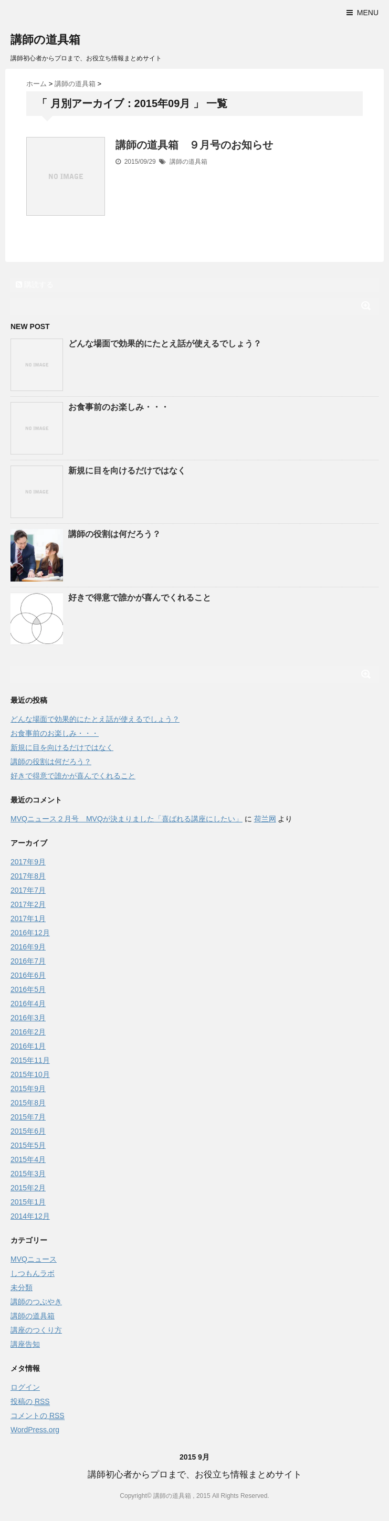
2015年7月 (28, 1117)
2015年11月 (30, 1060)
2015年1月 (28, 1202)
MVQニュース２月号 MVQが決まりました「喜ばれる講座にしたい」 (126, 819)
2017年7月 (28, 890)
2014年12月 (30, 1216)
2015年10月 (30, 1074)
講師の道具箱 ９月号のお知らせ (194, 145)
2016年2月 (28, 1032)
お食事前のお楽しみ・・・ (118, 407)
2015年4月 (28, 1159)
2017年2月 (28, 904)
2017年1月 (28, 918)
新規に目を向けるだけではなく (127, 470)
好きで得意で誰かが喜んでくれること (139, 597)
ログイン (25, 1387)
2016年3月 (28, 1017)
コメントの (37, 1415)
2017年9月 (28, 862)
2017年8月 (28, 876)
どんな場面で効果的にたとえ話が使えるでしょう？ (164, 343)
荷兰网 (265, 819)
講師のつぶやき (36, 1301)
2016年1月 (28, 1046)
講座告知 (25, 1344)
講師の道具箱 (45, 39)
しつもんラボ (32, 1273)
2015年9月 (28, 1088)
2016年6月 (28, 975)
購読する (35, 284)
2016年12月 (30, 932)
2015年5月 (28, 1145)
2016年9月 (28, 947)
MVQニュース (33, 1259)
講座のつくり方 (36, 1330)
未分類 (21, 1287)
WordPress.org (34, 1429)
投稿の (30, 1401)
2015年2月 (28, 1188)
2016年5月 (28, 989)
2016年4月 (28, 1003)
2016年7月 (28, 961)
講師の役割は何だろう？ (114, 534)
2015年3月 (28, 1173)
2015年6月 (28, 1131)
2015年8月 (28, 1102)
